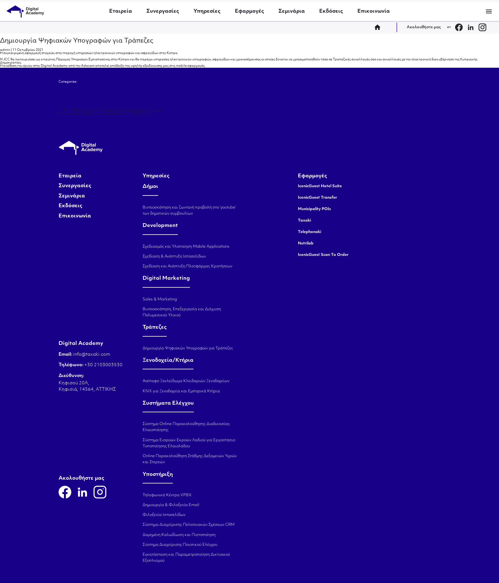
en (449, 27)
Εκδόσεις (331, 11)
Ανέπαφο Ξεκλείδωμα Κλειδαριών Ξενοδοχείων (186, 381)
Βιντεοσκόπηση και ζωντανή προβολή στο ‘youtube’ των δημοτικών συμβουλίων (189, 211)
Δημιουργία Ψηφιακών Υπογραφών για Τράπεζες (76, 41)
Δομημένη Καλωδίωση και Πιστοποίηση (179, 535)
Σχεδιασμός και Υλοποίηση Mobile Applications (186, 247)
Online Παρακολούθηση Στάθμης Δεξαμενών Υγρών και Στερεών (110, 110)
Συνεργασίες (162, 11)
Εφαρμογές (249, 11)
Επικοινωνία (373, 11)
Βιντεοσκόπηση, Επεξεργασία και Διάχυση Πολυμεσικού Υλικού (182, 312)
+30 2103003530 (103, 365)
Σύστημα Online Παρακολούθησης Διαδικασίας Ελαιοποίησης (186, 427)
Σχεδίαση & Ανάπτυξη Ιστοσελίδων (174, 256)
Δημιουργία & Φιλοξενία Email (171, 505)
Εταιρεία (120, 11)
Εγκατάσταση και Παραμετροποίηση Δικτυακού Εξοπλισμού (107, 113)
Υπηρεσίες (207, 11)
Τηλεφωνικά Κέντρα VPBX (167, 495)
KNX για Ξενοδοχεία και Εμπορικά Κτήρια (181, 391)
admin (5, 50)
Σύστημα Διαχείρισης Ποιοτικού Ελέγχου (180, 545)
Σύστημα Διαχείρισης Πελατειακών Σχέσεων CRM (189, 525)
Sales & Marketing (160, 299)
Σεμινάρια (291, 11)
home (379, 27)
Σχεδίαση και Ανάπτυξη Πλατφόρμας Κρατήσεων (187, 266)
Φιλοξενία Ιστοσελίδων (164, 515)
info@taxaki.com (91, 354)
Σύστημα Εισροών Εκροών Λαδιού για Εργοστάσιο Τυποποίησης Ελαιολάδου (189, 443)
